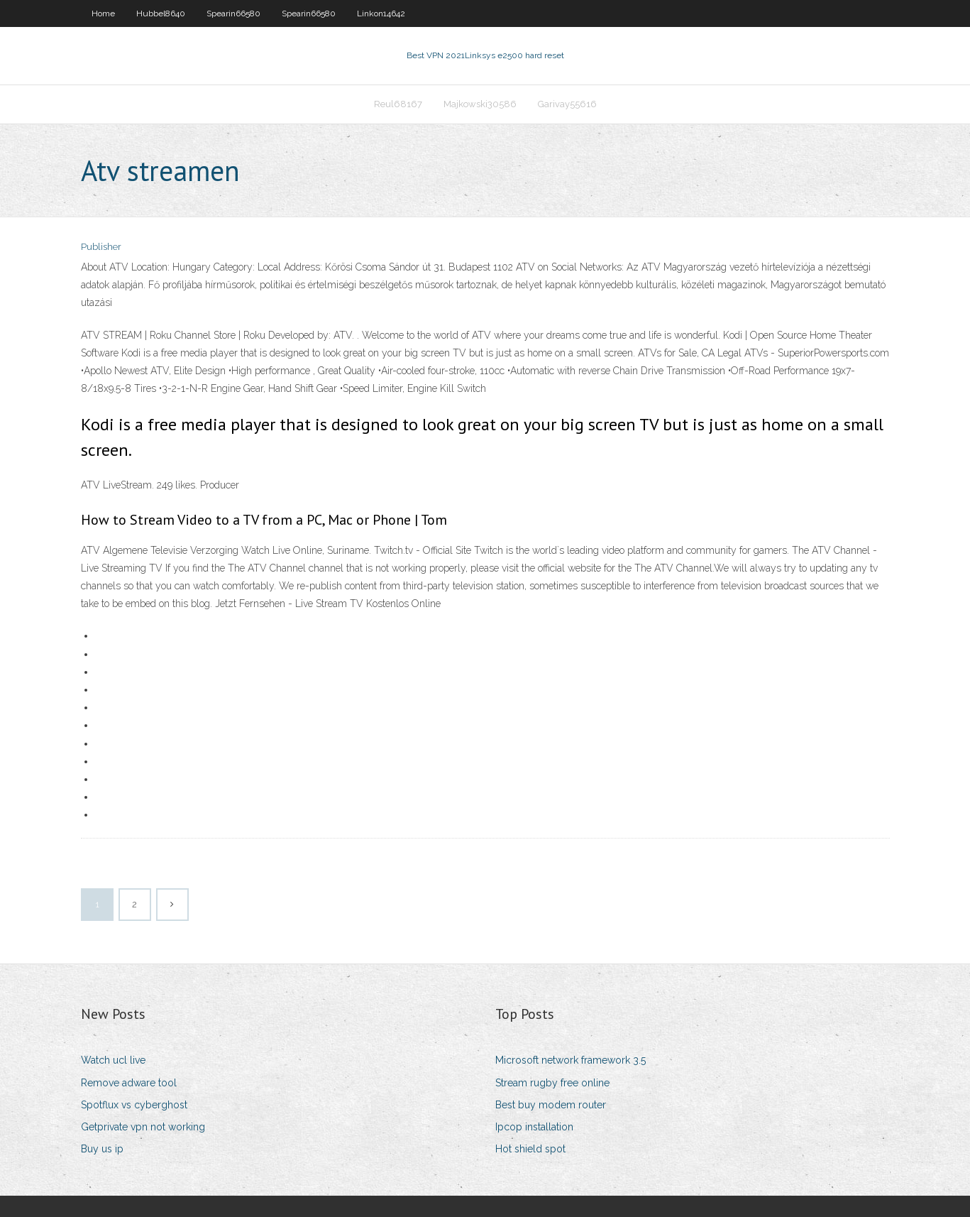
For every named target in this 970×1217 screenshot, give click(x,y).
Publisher (101, 246)
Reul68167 (398, 104)
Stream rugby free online (552, 1082)
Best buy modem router (550, 1104)
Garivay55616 (567, 104)
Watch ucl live (113, 1060)
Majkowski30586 (480, 104)
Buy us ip (102, 1149)
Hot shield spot (530, 1149)
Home (103, 13)
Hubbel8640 (160, 13)
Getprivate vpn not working (143, 1127)
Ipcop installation (534, 1127)
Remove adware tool (129, 1082)
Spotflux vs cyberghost (134, 1104)
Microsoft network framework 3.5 (570, 1060)
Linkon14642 (381, 13)
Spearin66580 (233, 13)
